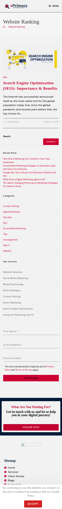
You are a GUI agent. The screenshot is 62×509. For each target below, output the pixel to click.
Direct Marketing (12, 302)
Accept (33, 504)
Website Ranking (16, 26)
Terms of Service (24, 369)
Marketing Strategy (13, 284)
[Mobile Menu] (54, 6)
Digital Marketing (11, 211)
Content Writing (11, 206)
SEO (5, 77)
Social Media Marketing (14, 228)
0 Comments (12, 122)
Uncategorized (10, 239)
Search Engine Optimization (18, 308)
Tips (5, 234)
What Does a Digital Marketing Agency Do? (24, 179)
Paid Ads (7, 217)
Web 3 (6, 245)
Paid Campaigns (12, 290)
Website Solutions (13, 272)
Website (7, 251)
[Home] (4, 26)
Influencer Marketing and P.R (18, 314)
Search (6, 136)
